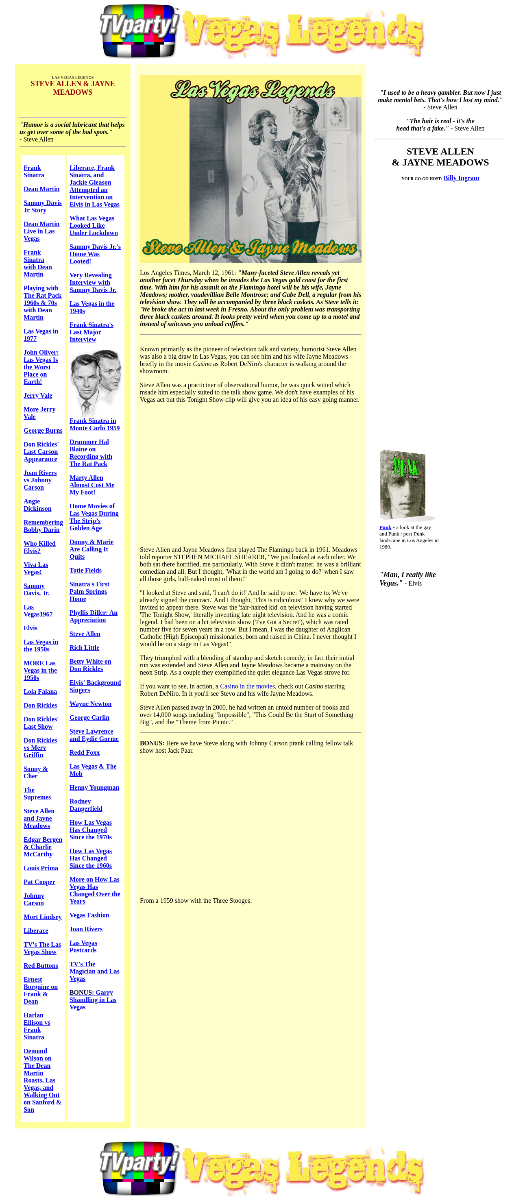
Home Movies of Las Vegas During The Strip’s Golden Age (94, 517)
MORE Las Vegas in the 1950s (40, 670)
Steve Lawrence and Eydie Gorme (94, 735)
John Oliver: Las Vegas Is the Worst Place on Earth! (41, 367)
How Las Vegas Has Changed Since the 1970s (91, 830)
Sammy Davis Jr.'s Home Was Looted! (95, 254)
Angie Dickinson (37, 505)
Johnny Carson (34, 899)
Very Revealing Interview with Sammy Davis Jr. (93, 282)
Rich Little (84, 647)
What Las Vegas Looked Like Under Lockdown (94, 225)
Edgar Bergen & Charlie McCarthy (43, 847)
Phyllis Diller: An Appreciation (94, 616)
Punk (385, 527)
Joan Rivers (86, 929)
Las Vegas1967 (38, 610)
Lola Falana (40, 691)
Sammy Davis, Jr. (37, 589)
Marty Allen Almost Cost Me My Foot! (92, 485)
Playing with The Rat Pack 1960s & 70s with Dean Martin (42, 303)
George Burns (43, 430)
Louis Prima (41, 868)
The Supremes (37, 793)
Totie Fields (86, 570)
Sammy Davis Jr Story (43, 206)
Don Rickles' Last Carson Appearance (41, 451)
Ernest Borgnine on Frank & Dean (41, 990)
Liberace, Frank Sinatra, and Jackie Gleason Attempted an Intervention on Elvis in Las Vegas (95, 186)
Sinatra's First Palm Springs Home (89, 591)
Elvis (30, 628)
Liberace (36, 930)
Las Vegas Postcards (83, 946)
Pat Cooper (39, 881)
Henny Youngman (95, 787)
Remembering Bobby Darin (43, 526)
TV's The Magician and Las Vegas (95, 971)
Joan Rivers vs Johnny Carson (40, 480)
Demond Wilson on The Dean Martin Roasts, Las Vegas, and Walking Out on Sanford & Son (42, 1080)
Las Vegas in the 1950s (41, 645)
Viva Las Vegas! (36, 568)
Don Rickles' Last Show (41, 723)
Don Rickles (40, 705)
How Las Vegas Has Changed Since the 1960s (91, 858)
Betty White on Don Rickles (90, 665)
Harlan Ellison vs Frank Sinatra (37, 1026)
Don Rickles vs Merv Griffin (40, 747)
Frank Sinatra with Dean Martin (38, 263)
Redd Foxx (85, 752)
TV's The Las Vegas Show (42, 948)
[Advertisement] (436, 310)
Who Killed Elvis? (40, 547)
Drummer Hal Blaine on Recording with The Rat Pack (91, 452)
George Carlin (89, 717)
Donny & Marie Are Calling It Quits (91, 549)
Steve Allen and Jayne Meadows (39, 818)
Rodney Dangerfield (86, 805)
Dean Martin (41, 188)
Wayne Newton (91, 703)
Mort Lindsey (43, 916)
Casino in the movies (247, 686)
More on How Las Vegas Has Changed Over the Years (95, 890)
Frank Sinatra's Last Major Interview (91, 332)
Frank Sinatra (34, 171)
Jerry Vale (38, 395)
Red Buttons (41, 965)
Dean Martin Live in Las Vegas (41, 231)
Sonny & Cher (36, 772)
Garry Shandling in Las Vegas (93, 1000)
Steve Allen (85, 633)
